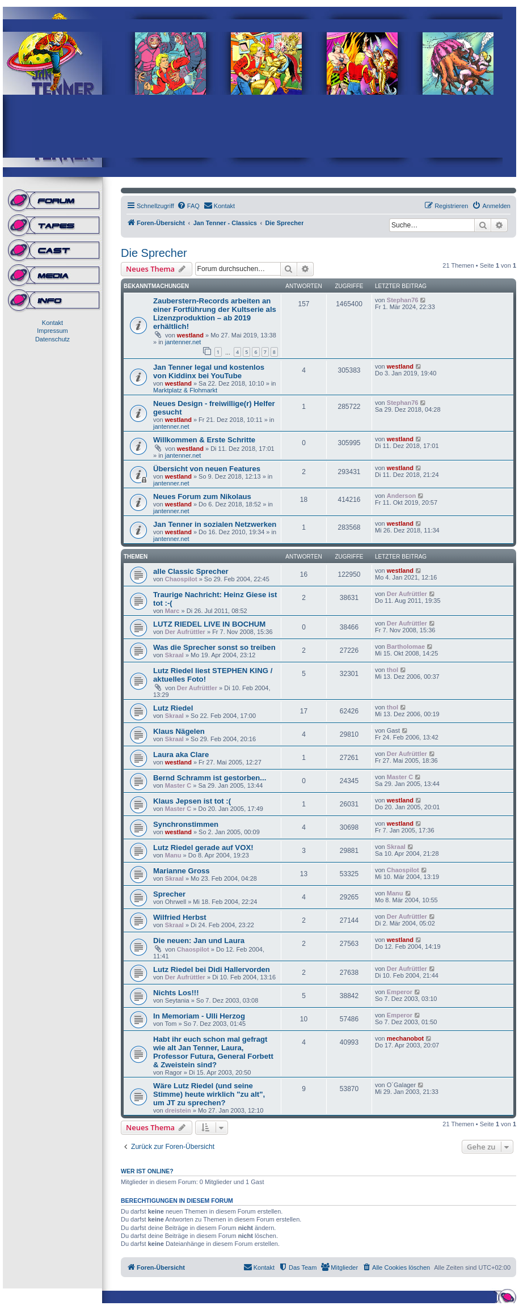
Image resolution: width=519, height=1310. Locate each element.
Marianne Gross (181, 871)
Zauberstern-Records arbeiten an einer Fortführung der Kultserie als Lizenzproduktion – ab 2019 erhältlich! (214, 314)
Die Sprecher (154, 253)
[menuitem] (188, 206)
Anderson (401, 495)
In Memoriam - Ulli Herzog (199, 1016)
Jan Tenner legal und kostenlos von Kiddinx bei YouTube (208, 371)
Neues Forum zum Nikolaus (202, 496)
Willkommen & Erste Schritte (204, 440)
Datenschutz (52, 339)
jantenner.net (183, 342)
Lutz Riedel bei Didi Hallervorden (211, 969)
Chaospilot (181, 579)
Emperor (399, 991)
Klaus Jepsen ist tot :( (192, 801)
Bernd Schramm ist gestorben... (209, 778)
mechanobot (405, 1038)
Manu (173, 855)
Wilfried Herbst (179, 917)
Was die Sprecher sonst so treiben (214, 647)
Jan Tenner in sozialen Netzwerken (214, 524)
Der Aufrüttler (407, 593)
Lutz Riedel (173, 708)
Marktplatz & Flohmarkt (185, 390)
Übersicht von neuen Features (206, 468)
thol (392, 669)
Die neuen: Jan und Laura (198, 940)
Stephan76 (403, 300)
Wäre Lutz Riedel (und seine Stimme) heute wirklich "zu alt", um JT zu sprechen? (209, 1094)
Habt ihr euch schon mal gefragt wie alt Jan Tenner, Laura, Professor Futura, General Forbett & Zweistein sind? (213, 1052)
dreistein (178, 1110)
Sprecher (169, 894)
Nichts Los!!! (176, 992)
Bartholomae (406, 646)
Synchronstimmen (185, 824)
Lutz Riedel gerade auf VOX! (203, 847)
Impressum (52, 330)
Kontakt (52, 322)
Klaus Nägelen (179, 731)
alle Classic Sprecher (191, 571)
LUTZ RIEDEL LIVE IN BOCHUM (209, 624)
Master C (178, 785)
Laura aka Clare (181, 754)
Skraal (174, 655)
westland (190, 335)
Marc (172, 610)
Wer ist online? (147, 1171)
